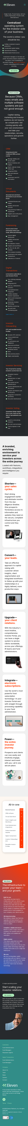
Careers (4, 1077)
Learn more (10, 314)
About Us (5, 1070)
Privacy (9, 1103)
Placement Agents (7, 1052)
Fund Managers (6, 1050)
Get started (14, 70)
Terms (4, 1103)
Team (4, 1072)
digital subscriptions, (19, 62)
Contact (4, 1080)
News (4, 1075)
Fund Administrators (8, 1047)
